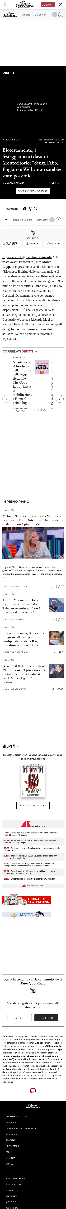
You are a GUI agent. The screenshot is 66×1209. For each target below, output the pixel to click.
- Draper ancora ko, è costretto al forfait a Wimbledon (29, 879)
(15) (43, 409)
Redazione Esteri (13, 619)
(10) (60, 183)
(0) (61, 586)
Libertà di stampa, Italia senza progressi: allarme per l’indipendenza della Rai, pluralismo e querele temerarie (23, 639)
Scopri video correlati (33, 191)
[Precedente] (6, 399)
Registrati (46, 1017)
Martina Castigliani (15, 652)
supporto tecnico (46, 1078)
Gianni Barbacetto (14, 689)
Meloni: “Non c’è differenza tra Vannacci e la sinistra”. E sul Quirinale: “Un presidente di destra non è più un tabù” (32, 520)
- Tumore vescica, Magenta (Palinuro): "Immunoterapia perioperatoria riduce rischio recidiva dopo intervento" (30, 864)
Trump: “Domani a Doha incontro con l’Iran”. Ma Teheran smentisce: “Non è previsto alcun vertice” (21, 606)
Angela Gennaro (13, 183)
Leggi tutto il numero (33, 805)
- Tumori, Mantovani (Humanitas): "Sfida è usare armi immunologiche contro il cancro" (29, 872)
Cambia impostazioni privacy (21, 1128)
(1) (61, 652)
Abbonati (48, 4)
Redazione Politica (20, 409)
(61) (60, 689)
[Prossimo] (60, 399)
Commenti (10, 209)
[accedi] (60, 5)
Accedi (19, 1017)
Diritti (8, 73)
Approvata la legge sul (27, 257)
